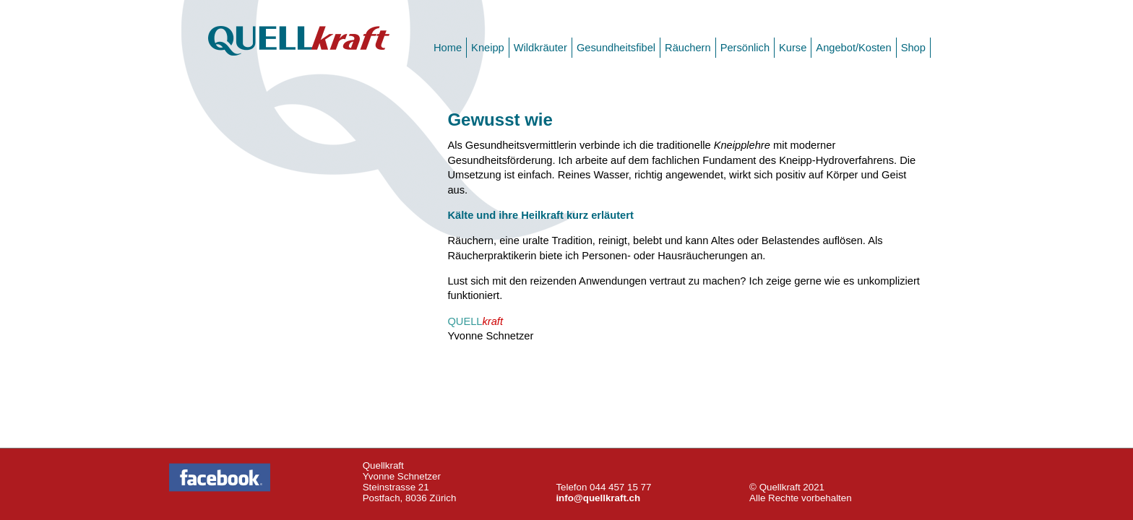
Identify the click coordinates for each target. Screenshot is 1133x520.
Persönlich (745, 47)
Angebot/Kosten (853, 47)
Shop (913, 47)
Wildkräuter (540, 47)
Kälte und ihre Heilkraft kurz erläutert (540, 215)
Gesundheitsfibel (616, 47)
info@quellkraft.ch (598, 498)
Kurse (792, 47)
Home (448, 47)
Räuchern (688, 47)
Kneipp (487, 47)
